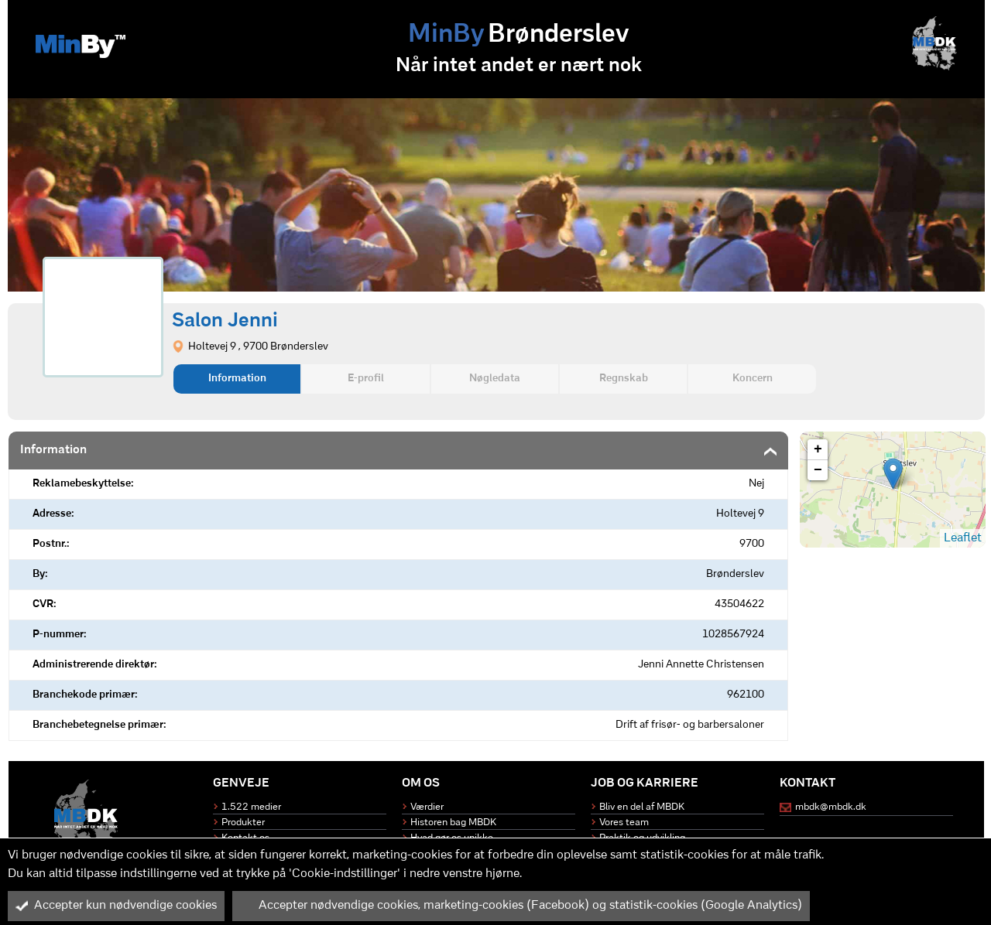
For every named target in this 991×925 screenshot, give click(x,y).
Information (237, 378)
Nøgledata (494, 378)
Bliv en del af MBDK (641, 807)
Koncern (752, 378)
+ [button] (818, 449)
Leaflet (963, 538)
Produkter (243, 822)
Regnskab (623, 378)
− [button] (818, 470)
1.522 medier (251, 807)
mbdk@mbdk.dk (830, 807)
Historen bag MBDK (453, 822)
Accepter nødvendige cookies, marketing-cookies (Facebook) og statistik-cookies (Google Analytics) (521, 905)
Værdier (427, 807)
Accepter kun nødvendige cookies (116, 905)
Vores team (624, 822)
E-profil (366, 378)
